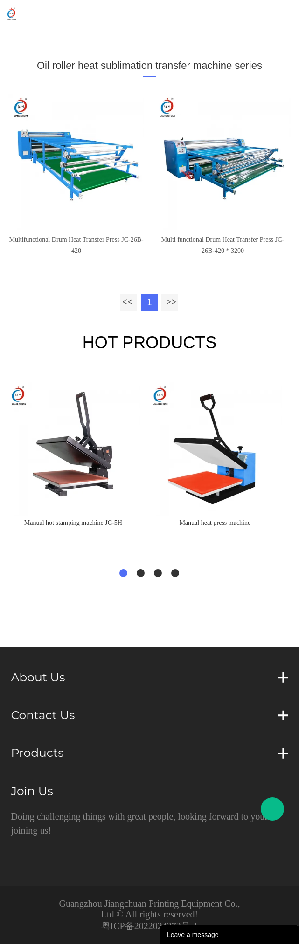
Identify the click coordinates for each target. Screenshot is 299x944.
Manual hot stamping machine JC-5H (73, 522)
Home (33, 35)
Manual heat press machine (214, 522)
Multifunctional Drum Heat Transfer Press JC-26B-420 (76, 245)
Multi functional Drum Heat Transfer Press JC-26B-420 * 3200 (223, 245)
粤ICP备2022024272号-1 (149, 926)
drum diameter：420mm (238, 35)
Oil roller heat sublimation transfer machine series (123, 35)
